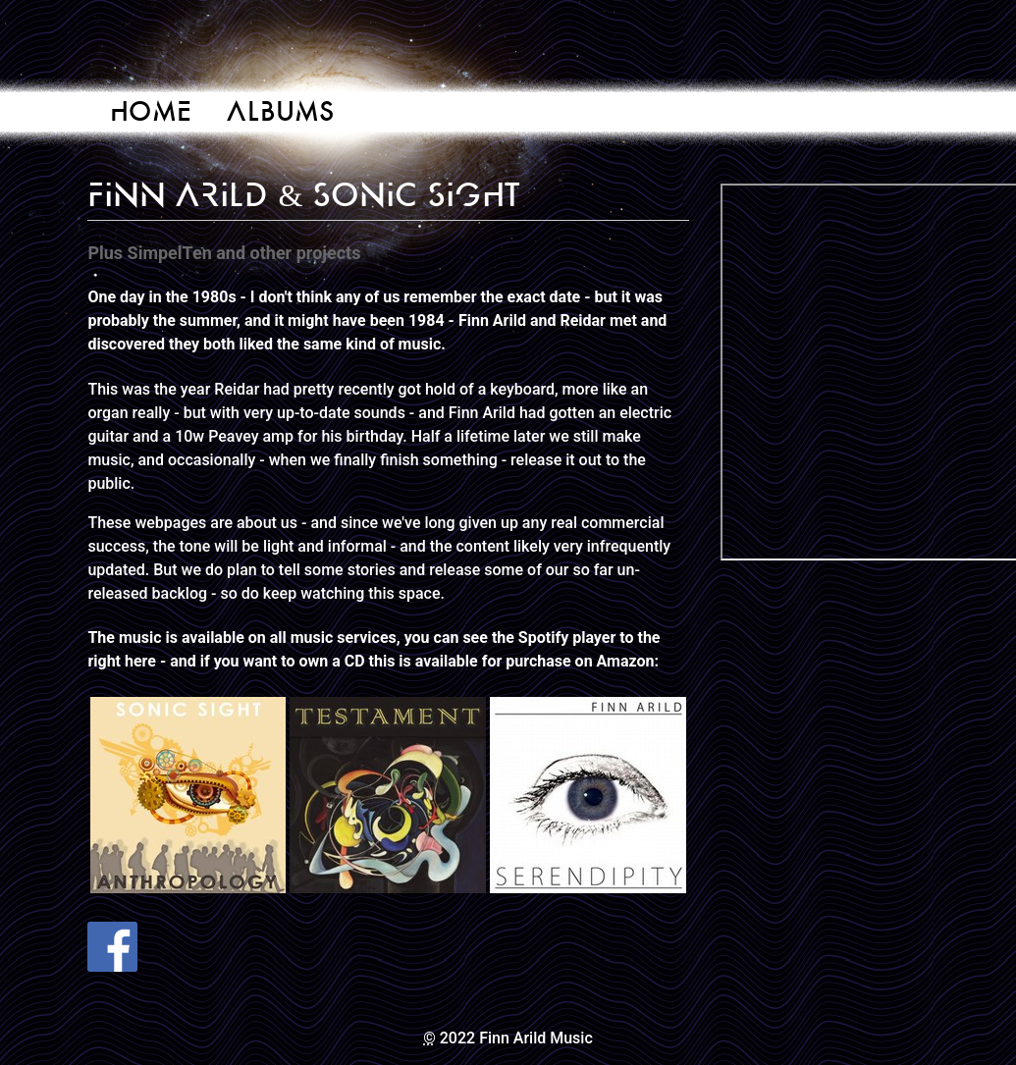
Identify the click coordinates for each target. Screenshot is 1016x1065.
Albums (281, 111)
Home (150, 111)
